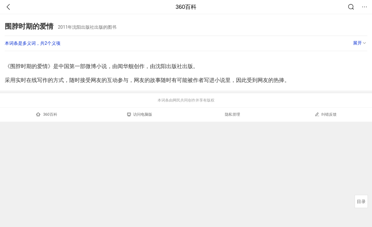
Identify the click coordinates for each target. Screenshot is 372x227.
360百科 (186, 7)
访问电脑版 (139, 114)
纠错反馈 (326, 114)
